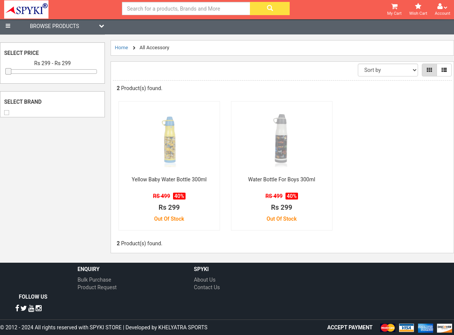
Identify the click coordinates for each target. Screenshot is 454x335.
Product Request (97, 287)
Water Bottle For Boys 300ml (281, 179)
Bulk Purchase (94, 280)
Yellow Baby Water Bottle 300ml (169, 179)
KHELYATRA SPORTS (182, 327)
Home (121, 47)
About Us (204, 280)
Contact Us (207, 287)
